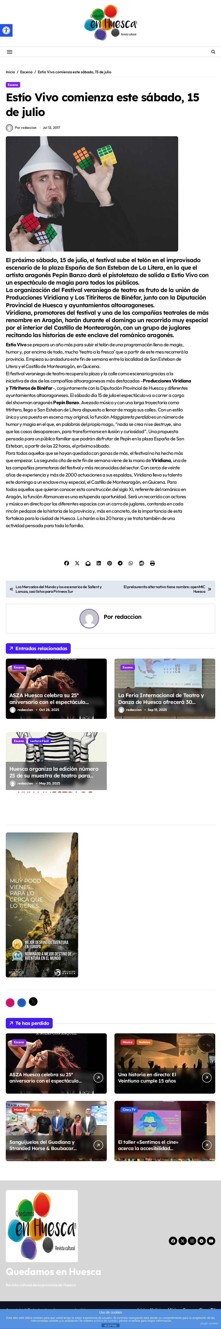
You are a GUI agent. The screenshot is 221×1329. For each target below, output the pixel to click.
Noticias (144, 1044)
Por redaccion (21, 129)
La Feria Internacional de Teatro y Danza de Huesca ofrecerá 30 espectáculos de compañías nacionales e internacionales (161, 708)
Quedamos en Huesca (53, 1274)
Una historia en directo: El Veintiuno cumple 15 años (147, 1080)
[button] (6, 30)
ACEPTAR (110, 1325)
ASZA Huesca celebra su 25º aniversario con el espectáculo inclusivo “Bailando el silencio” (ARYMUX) (47, 708)
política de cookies (106, 1320)
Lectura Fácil (39, 743)
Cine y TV (129, 1112)
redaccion (128, 618)
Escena (13, 85)
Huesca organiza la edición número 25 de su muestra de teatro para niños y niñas (53, 778)
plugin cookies (209, 1323)
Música (128, 1044)
